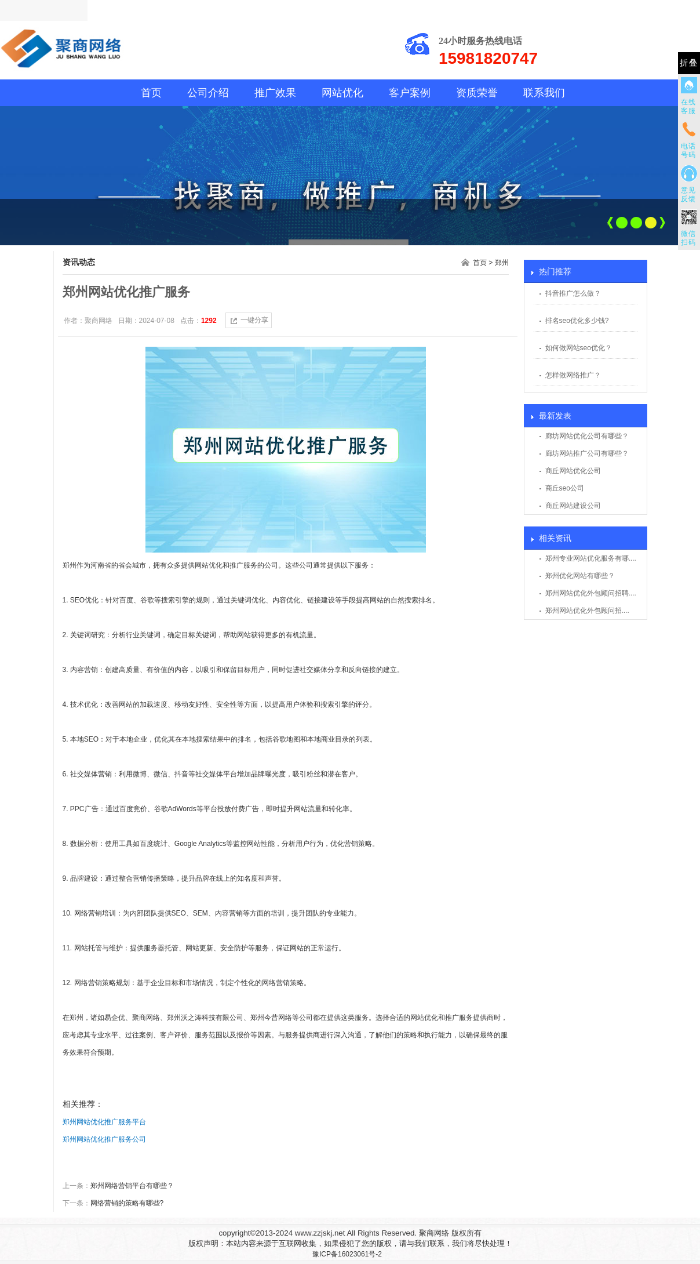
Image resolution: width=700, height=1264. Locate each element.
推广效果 (275, 93)
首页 (151, 93)
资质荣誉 (477, 93)
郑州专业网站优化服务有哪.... (590, 558)
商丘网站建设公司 (573, 506)
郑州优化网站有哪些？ (580, 576)
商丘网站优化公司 (573, 471)
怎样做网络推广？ (573, 375)
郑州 (502, 263)
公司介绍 (208, 93)
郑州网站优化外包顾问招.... (587, 610)
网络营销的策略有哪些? (127, 1203)
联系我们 (544, 93)
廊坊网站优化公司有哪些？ (587, 436)
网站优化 (342, 93)
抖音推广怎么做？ (573, 293)
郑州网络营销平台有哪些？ (132, 1186)
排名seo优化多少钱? (577, 321)
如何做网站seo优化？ (578, 348)
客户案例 (410, 93)
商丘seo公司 (564, 488)
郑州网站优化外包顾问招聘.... (590, 593)
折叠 (689, 63)
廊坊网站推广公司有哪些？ (587, 453)
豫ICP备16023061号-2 (347, 1254)
